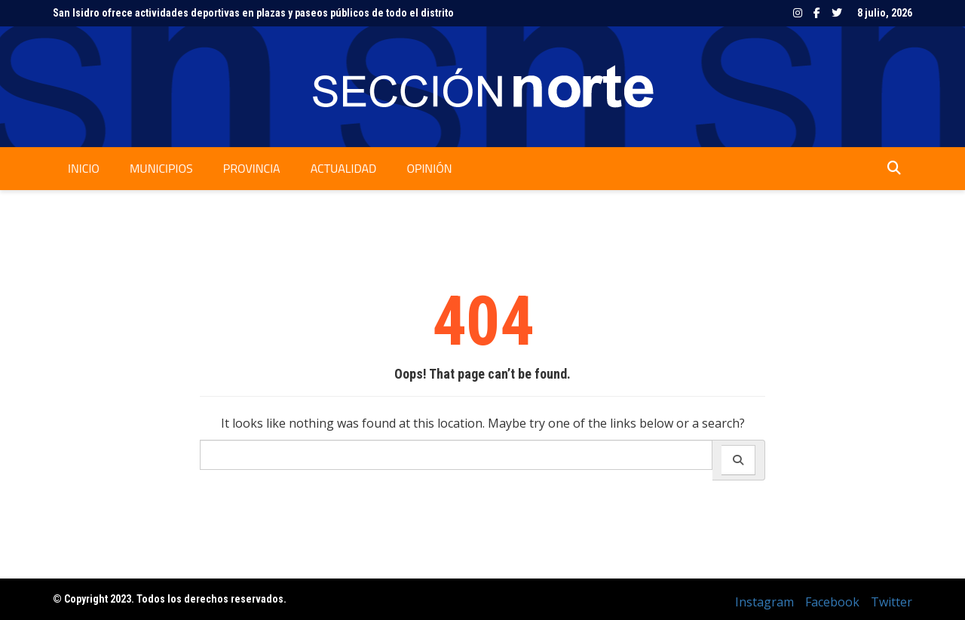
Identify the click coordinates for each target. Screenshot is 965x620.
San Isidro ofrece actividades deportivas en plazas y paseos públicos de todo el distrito (253, 13)
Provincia (251, 168)
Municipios (161, 168)
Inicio (84, 168)
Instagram (797, 13)
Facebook (816, 13)
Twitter (837, 13)
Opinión (429, 168)
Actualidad (344, 168)
